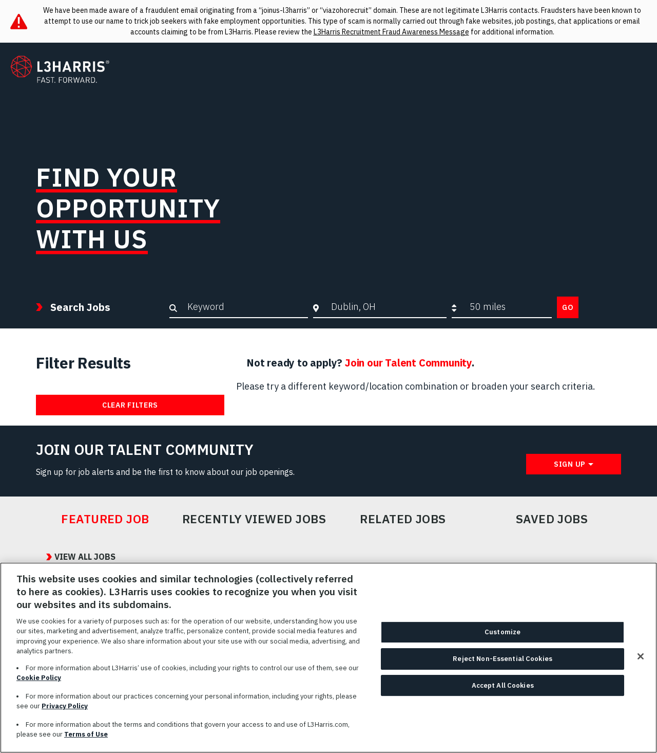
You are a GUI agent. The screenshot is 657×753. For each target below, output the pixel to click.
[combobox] (386, 307)
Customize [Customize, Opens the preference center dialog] (502, 636)
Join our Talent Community (408, 363)
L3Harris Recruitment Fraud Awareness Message (391, 31)
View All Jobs (74, 557)
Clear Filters (130, 405)
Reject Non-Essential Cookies (502, 662)
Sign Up (570, 464)
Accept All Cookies (503, 689)
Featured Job (105, 519)
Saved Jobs (552, 519)
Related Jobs (403, 519)
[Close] (640, 661)
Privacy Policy (65, 710)
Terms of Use (86, 738)
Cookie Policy (38, 682)
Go (567, 307)
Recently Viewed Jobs (254, 519)
